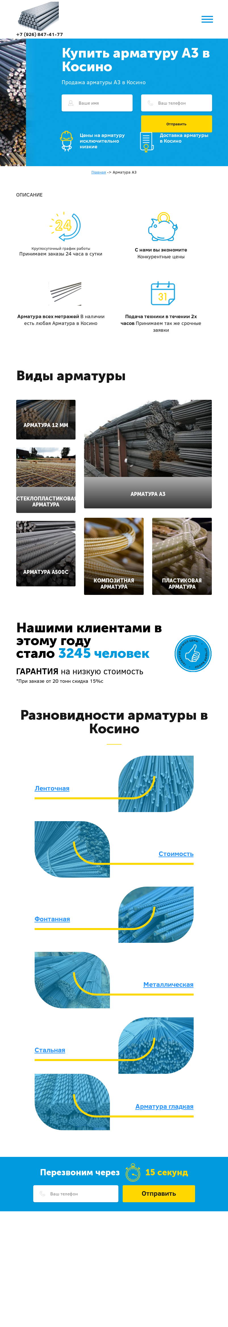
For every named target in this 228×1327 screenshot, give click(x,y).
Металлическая (168, 984)
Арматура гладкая (164, 1106)
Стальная (50, 1050)
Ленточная (52, 788)
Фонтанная (52, 919)
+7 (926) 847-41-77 (39, 34)
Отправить (176, 124)
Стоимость (176, 853)
